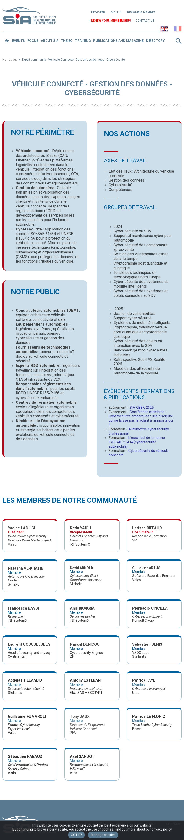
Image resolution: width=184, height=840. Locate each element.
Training (83, 41)
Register (98, 12)
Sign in (116, 12)
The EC (67, 41)
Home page (9, 59)
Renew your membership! (111, 20)
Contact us (144, 20)
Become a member (141, 12)
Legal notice (144, 824)
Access (116, 824)
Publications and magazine (118, 41)
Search (178, 41)
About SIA (49, 41)
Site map (174, 824)
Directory (155, 41)
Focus (33, 41)
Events (18, 41)
